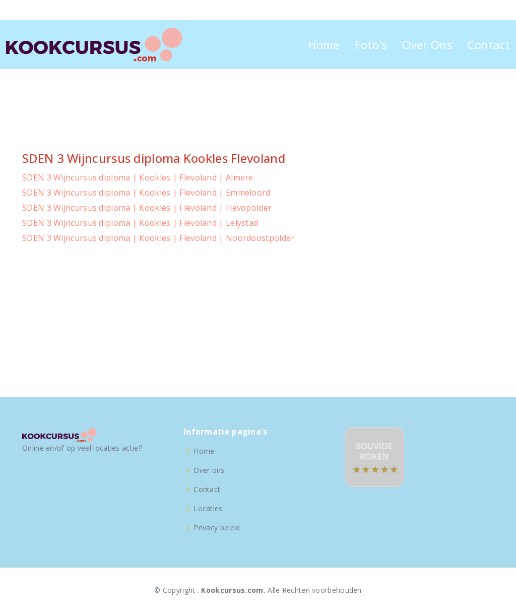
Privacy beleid (217, 527)
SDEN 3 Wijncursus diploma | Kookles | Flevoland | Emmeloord (146, 192)
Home (323, 44)
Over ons (209, 470)
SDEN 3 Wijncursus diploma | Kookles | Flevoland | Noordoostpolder (158, 237)
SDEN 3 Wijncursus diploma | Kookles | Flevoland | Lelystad (140, 222)
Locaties (208, 508)
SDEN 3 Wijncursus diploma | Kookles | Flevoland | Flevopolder (147, 207)
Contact (489, 44)
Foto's (371, 44)
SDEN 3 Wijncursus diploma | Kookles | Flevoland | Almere (137, 177)
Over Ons (427, 44)
